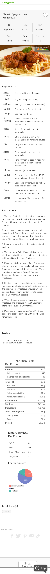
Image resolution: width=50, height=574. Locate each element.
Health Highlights (42, 47)
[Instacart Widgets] (25, 555)
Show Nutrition (27, 565)
